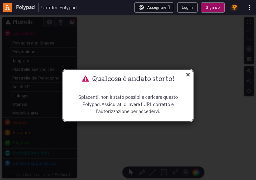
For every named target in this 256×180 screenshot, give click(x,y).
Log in (187, 7)
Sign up (213, 7)
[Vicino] (188, 75)
